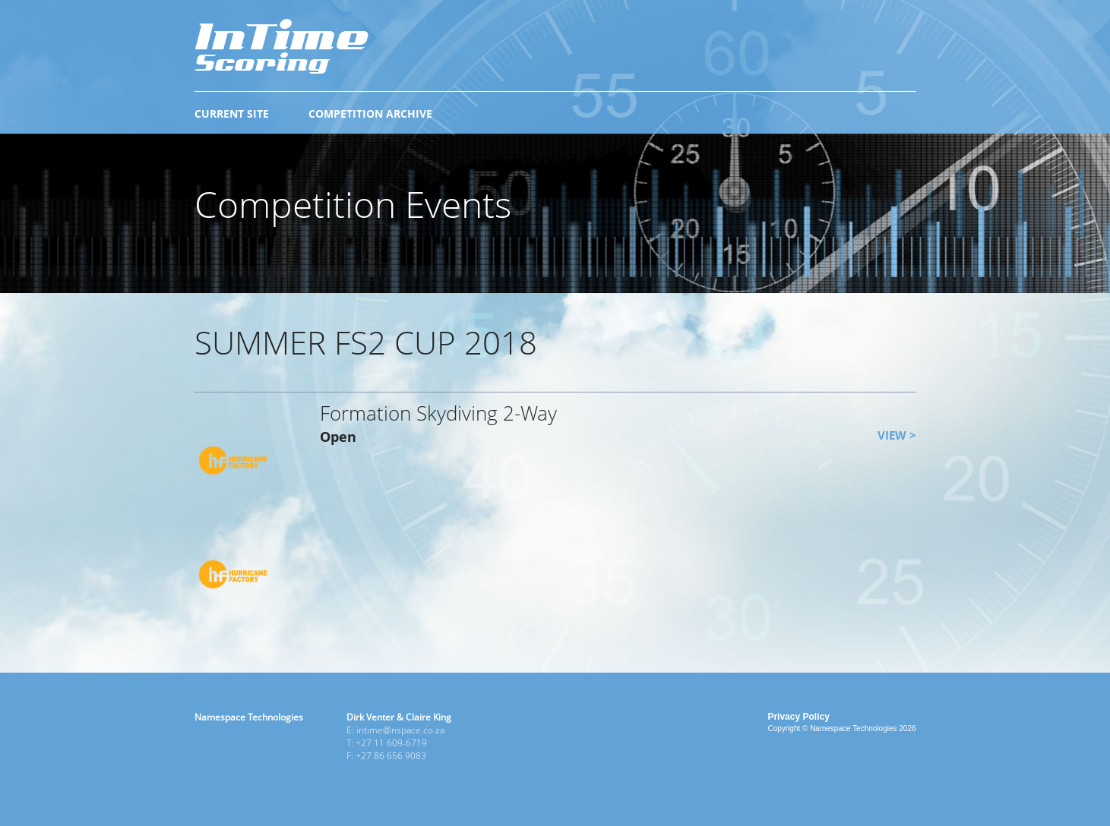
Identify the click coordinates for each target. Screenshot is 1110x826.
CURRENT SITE (231, 113)
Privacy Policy (798, 716)
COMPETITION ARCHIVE (370, 113)
